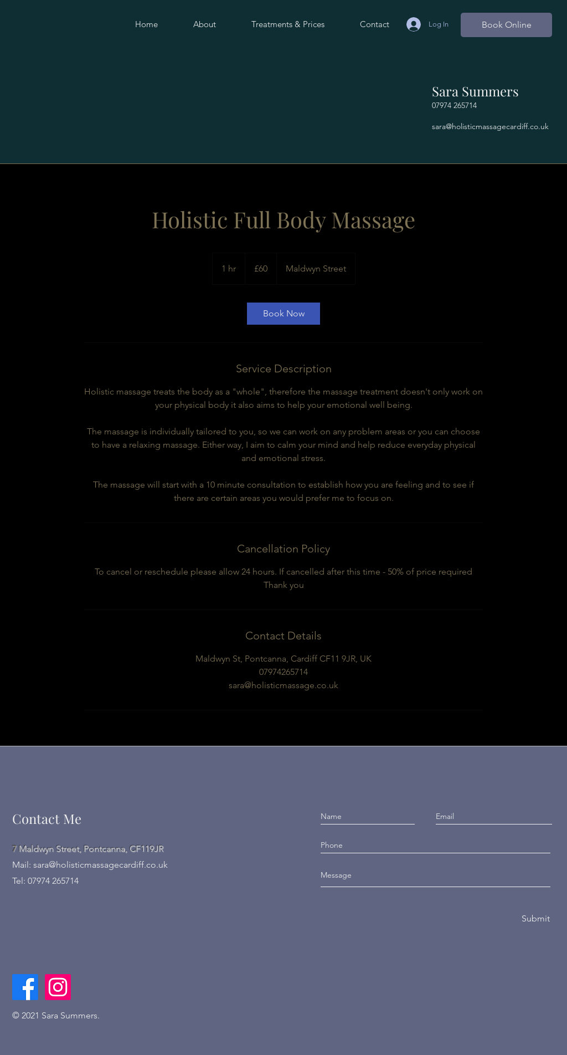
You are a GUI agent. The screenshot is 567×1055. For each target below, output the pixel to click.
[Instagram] (58, 987)
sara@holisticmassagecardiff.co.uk (490, 126)
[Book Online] (506, 25)
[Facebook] (25, 987)
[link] (283, 314)
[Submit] (535, 919)
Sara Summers (475, 91)
